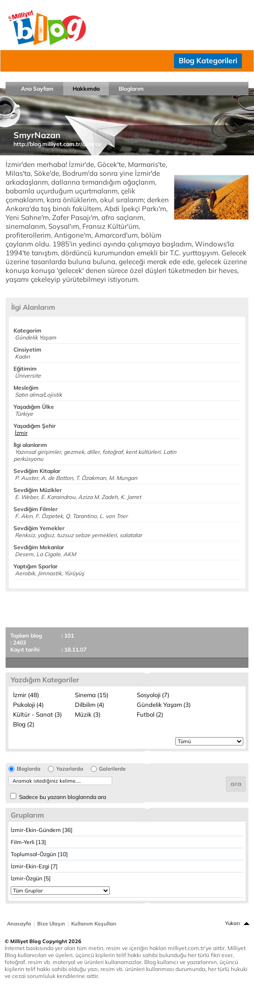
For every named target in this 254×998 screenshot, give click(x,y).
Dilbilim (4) (89, 704)
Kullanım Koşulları (93, 923)
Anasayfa (19, 923)
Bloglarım (131, 88)
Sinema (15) (91, 695)
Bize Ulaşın (51, 923)
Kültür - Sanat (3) (37, 714)
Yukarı (232, 923)
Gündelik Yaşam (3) (164, 704)
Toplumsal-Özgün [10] (39, 854)
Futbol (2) (150, 714)
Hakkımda (86, 88)
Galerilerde (112, 769)
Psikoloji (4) (28, 704)
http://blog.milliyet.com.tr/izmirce (57, 143)
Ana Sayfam (37, 88)
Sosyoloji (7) (153, 695)
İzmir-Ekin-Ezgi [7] (34, 866)
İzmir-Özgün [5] (31, 878)
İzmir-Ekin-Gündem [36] (42, 829)
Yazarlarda (69, 769)
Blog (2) (23, 724)
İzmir (21, 432)
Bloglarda (28, 769)
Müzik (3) (87, 714)
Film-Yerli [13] (28, 841)
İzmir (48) (26, 695)
